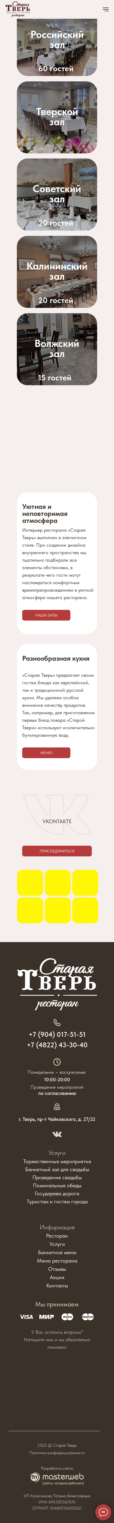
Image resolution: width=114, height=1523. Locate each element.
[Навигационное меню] (106, 9)
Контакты (57, 1285)
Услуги (57, 1153)
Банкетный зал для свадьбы (57, 1169)
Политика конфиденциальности (57, 1452)
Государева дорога (57, 1193)
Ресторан (57, 1236)
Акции (57, 1277)
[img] (57, 194)
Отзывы (57, 1269)
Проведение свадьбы (57, 1177)
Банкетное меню (57, 1252)
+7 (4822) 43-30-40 (57, 1045)
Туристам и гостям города (57, 1201)
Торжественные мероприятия (57, 1161)
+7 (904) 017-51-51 (57, 1034)
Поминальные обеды (57, 1185)
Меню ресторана (57, 1260)
